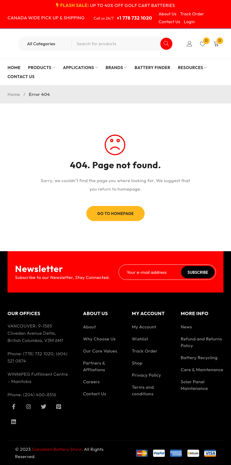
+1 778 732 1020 (134, 18)
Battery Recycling (199, 357)
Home (14, 94)
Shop (137, 363)
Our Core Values (100, 351)
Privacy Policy (146, 375)
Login (189, 21)
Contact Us (169, 21)
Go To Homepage (115, 213)
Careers (91, 381)
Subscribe (197, 272)
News (186, 327)
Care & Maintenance (202, 369)
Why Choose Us (99, 339)
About (89, 327)
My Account (144, 327)
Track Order (192, 14)
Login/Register (189, 43)
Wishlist (140, 339)
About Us (168, 14)
